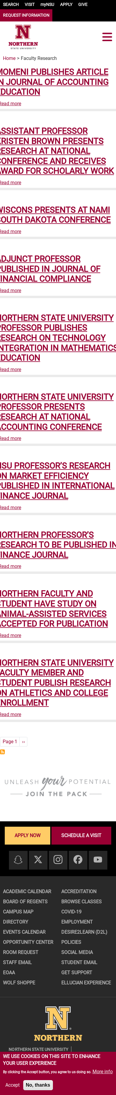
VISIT (30, 4)
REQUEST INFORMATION (26, 15)
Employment (77, 922)
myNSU (47, 4)
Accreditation (78, 891)
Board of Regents (25, 902)
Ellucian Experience (86, 983)
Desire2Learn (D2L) (84, 932)
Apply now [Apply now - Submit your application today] (27, 835)
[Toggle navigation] (107, 37)
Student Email (79, 962)
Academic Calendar (27, 891)
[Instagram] (58, 859)
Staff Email (17, 962)
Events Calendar (24, 932)
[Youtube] (97, 860)
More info (103, 1071)
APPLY (66, 4)
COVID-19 (71, 912)
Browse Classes (81, 902)
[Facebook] (77, 860)
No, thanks (38, 1085)
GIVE (82, 4)
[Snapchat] (18, 860)
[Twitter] (38, 860)
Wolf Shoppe (19, 983)
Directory (15, 922)
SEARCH (11, 4)
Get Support (76, 972)
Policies (71, 942)
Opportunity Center (28, 942)
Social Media (77, 952)
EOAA (9, 972)
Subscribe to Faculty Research (2, 751)
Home (9, 58)
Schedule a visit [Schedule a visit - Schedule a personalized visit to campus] (81, 835)
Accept (12, 1085)
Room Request (20, 952)
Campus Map (18, 912)
